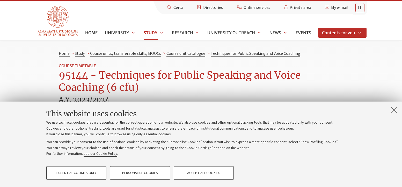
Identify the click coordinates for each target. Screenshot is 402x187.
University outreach (231, 32)
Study (150, 32)
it (360, 7)
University (117, 32)
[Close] (394, 109)
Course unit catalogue (185, 53)
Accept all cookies (203, 173)
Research (182, 32)
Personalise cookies (140, 173)
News (275, 32)
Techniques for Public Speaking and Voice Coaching (255, 53)
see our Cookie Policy (100, 153)
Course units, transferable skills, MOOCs (125, 53)
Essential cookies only (76, 173)
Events (303, 32)
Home (91, 32)
